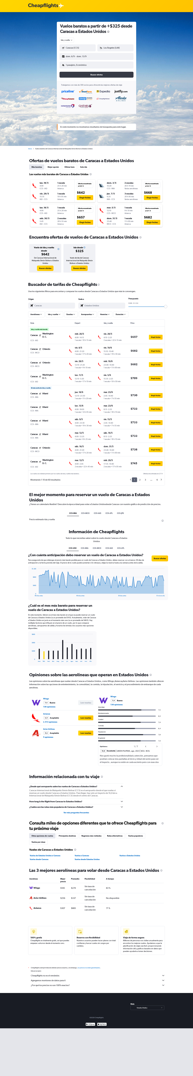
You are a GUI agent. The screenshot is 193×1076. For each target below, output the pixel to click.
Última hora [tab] (69, 165)
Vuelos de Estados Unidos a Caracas (45, 853)
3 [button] (145, 477)
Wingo (46, 696)
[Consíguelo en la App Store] (101, 1022)
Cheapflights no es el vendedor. (98, 973)
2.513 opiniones (50, 720)
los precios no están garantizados (89, 966)
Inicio (30, 146)
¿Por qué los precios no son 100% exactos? (98, 983)
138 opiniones (49, 704)
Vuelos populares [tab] (135, 834)
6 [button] (157, 477)
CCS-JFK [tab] (120, 511)
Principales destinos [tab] (67, 834)
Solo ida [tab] (83, 165)
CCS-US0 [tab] (73, 546)
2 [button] (139, 477)
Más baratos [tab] (36, 165)
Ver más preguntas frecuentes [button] (76, 810)
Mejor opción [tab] (53, 165)
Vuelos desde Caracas (39, 857)
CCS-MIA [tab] (73, 511)
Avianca (46, 712)
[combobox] (67, 40)
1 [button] (134, 477)
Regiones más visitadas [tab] (91, 834)
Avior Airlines (49, 727)
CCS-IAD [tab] (97, 511)
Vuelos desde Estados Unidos (87, 857)
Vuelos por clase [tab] (38, 840)
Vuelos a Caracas (82, 853)
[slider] (165, 304)
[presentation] (108, 31)
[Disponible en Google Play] (90, 1022)
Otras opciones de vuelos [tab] (42, 834)
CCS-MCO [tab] (85, 511)
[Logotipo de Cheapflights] (43, 6)
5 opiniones (48, 735)
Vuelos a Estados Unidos (129, 853)
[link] (45, 266)
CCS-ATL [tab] (109, 511)
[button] (76, 56)
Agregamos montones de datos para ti (98, 978)
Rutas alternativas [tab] (115, 834)
